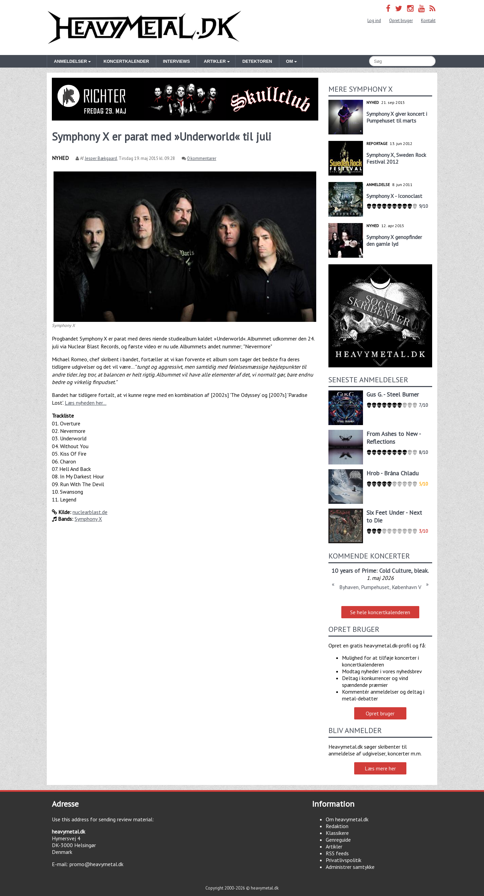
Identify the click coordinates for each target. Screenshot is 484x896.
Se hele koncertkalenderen (380, 612)
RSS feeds (337, 853)
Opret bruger (401, 20)
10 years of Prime (353, 570)
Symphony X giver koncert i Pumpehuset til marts (396, 117)
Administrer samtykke (350, 866)
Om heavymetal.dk (347, 819)
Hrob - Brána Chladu (392, 473)
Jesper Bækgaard (101, 158)
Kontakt (428, 20)
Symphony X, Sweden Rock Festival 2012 (396, 158)
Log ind (374, 20)
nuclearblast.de (90, 512)
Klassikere (337, 832)
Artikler (334, 846)
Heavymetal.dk (144, 27)
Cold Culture (395, 570)
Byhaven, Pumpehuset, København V (380, 587)
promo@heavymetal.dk (96, 864)
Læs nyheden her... (85, 402)
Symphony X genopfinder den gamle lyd (394, 240)
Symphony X (88, 518)
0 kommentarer (201, 158)
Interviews (176, 61)
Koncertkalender (126, 61)
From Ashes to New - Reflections (393, 437)
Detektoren (257, 61)
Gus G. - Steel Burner (392, 394)
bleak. (421, 570)
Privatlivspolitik (343, 860)
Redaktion (337, 826)
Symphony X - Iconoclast (394, 196)
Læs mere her (380, 768)
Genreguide (338, 839)
